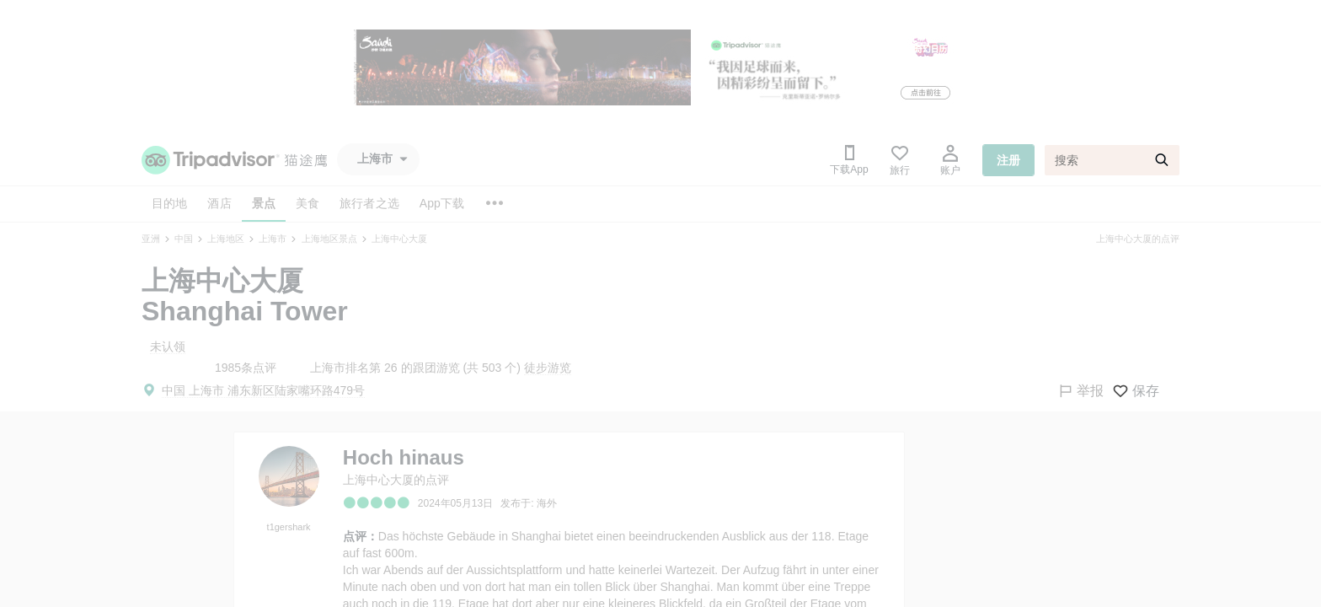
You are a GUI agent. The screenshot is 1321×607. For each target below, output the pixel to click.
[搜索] (1112, 160)
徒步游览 (547, 367)
